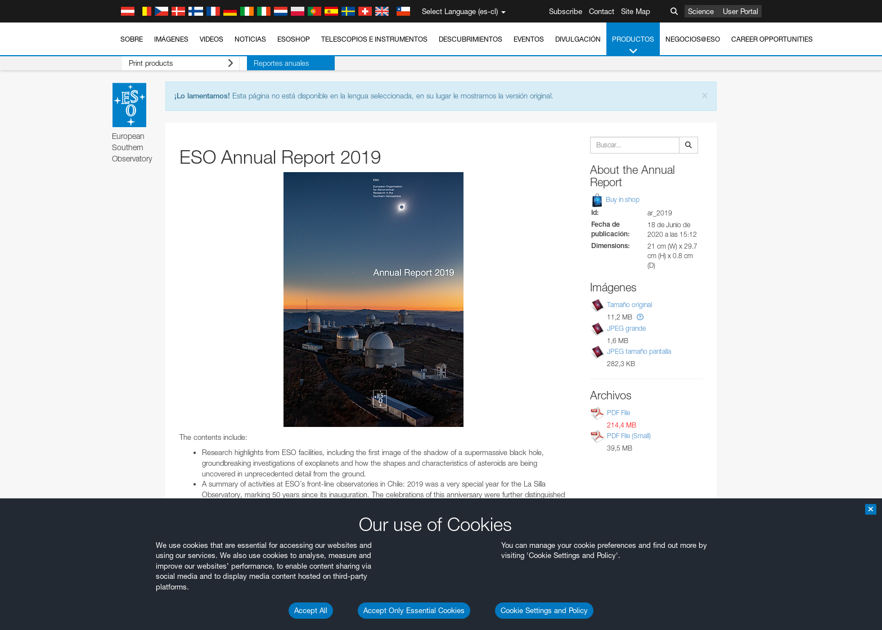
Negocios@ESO (692, 39)
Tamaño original (629, 305)
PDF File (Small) (629, 435)
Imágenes (171, 39)
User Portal (740, 11)
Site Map (635, 11)
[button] (640, 317)
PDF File (618, 412)
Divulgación (578, 39)
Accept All (310, 610)
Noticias (250, 39)
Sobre (131, 39)
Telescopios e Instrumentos (374, 39)
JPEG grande (626, 328)
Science (701, 11)
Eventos (529, 39)
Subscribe (565, 11)
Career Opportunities (772, 39)
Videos (211, 39)
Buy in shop (615, 199)
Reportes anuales (266, 63)
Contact (601, 11)
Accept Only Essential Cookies (414, 610)
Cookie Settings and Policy (544, 610)
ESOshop (293, 39)
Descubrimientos (470, 39)
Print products (174, 63)
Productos (633, 45)
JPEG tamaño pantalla (639, 351)
